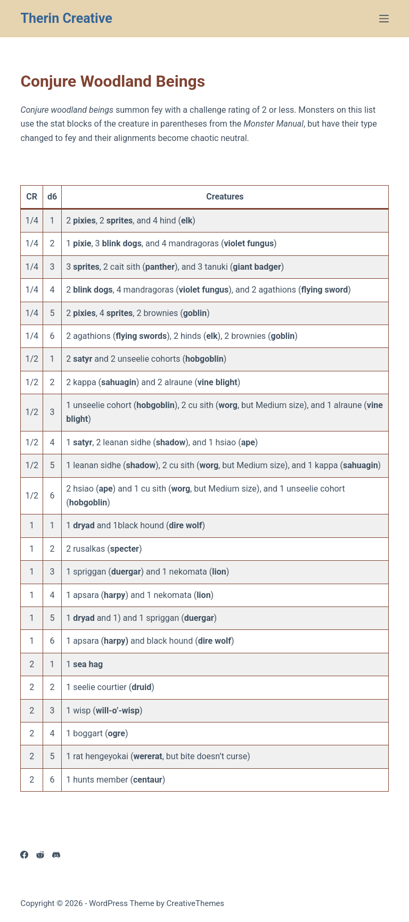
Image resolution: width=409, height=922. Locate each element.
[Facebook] (24, 855)
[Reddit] (40, 855)
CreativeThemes (196, 903)
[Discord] (56, 855)
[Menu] (384, 18)
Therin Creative (66, 18)
